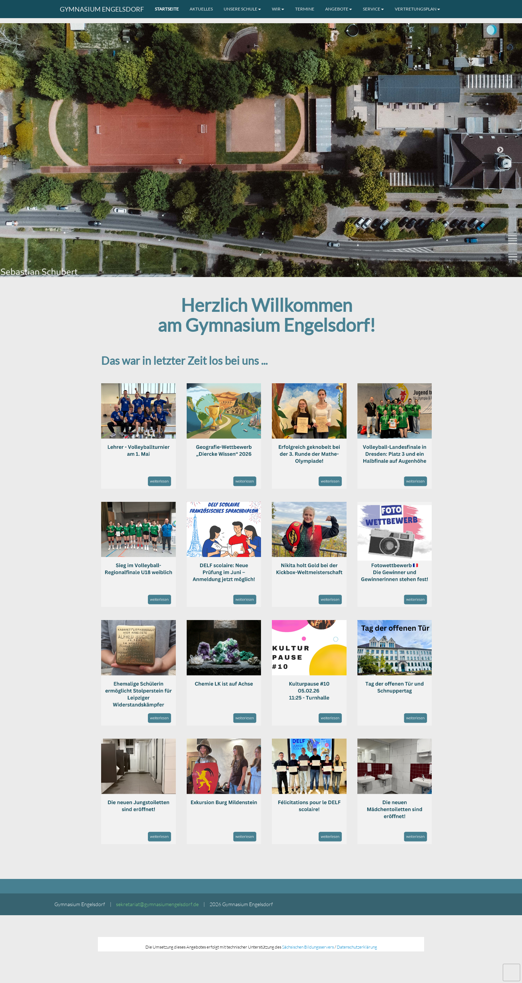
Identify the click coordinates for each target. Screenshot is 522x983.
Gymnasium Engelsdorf (102, 9)
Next (500, 150)
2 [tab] (261, 273)
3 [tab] (272, 273)
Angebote (338, 9)
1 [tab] (250, 273)
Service (373, 9)
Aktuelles (201, 9)
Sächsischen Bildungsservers (308, 947)
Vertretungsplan (417, 9)
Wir (278, 9)
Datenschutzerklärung (357, 947)
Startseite (167, 9)
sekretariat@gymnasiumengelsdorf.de (157, 904)
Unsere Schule (242, 9)
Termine (304, 9)
